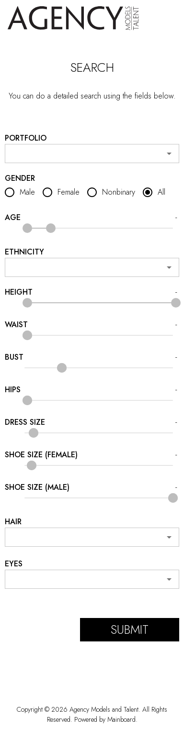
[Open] (169, 153)
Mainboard (121, 719)
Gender (20, 178)
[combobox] (92, 153)
